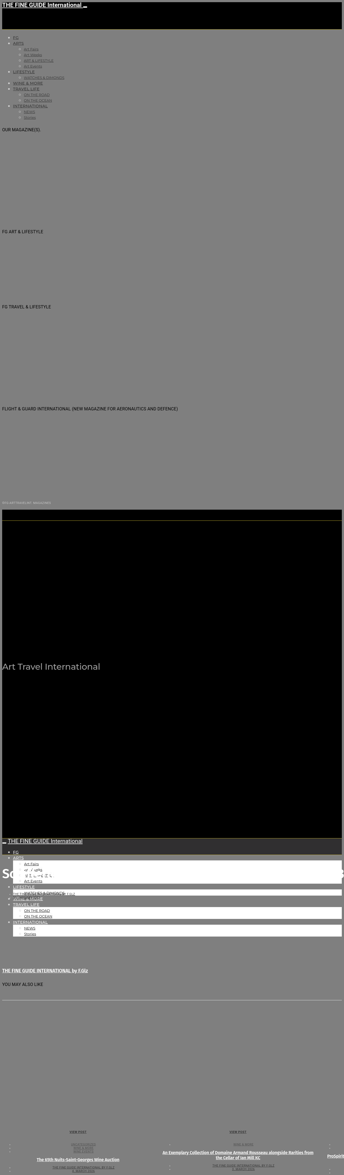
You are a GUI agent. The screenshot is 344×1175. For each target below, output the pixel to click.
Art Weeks (33, 55)
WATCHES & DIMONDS (44, 77)
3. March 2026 (243, 1169)
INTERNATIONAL (30, 106)
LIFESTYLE (24, 71)
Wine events (83, 1151)
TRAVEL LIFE (26, 89)
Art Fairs (31, 49)
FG (16, 37)
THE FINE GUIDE (108, 639)
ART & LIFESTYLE (39, 60)
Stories (30, 117)
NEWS (29, 112)
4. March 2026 (83, 1171)
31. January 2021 (26, 897)
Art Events (33, 66)
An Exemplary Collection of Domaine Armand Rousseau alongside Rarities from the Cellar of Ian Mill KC (238, 1155)
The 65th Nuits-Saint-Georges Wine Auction (78, 1159)
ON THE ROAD (37, 94)
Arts (18, 43)
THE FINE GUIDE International (42, 5)
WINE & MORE (28, 83)
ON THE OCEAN (38, 100)
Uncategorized (83, 1144)
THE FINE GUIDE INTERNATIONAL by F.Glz (44, 894)
